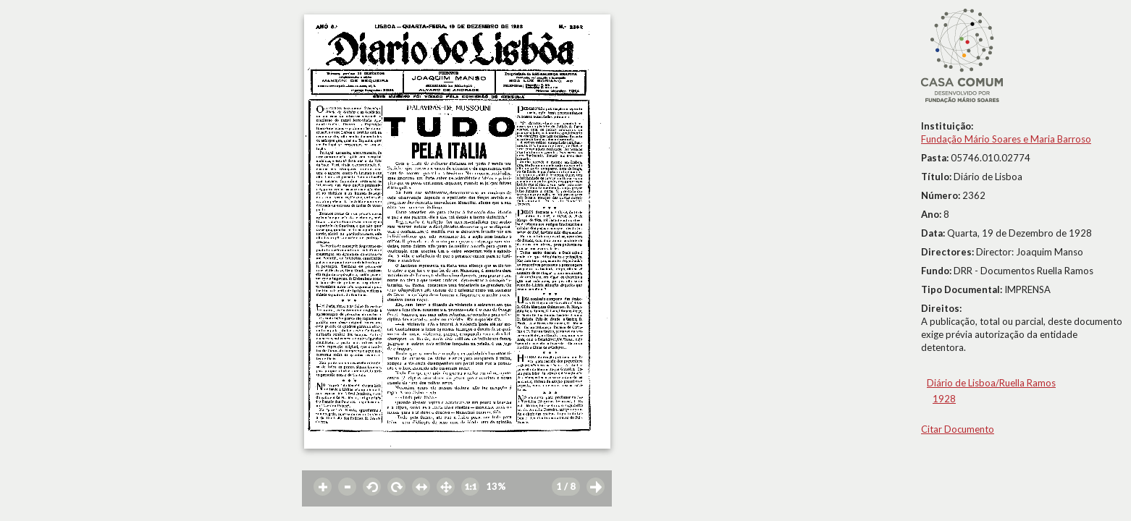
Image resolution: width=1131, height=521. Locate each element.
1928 (944, 398)
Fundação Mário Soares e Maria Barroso (1006, 139)
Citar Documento (957, 429)
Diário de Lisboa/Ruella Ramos (991, 383)
